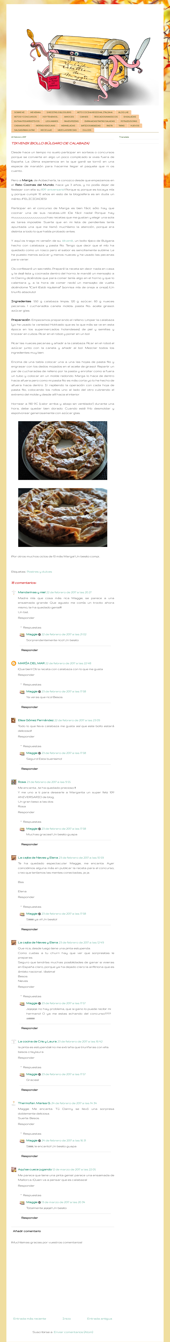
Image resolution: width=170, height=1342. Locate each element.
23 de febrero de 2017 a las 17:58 (64, 691)
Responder (26, 617)
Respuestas (32, 627)
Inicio (66, 1318)
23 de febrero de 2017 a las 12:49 (81, 942)
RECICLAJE (46, 130)
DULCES (87, 130)
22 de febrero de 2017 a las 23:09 (77, 720)
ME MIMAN (35, 112)
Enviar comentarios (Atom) (73, 1332)
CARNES (84, 117)
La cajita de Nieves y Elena (38, 857)
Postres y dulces (39, 571)
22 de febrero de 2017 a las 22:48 (68, 663)
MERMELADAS (68, 126)
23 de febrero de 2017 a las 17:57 (63, 1003)
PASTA (110, 126)
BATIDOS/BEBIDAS (91, 126)
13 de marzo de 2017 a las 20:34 (63, 1202)
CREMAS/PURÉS (22, 126)
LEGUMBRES (51, 121)
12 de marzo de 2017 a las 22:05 (74, 1169)
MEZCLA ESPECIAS (67, 130)
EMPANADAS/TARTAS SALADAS (100, 121)
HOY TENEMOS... (50, 117)
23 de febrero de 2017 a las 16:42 (80, 1041)
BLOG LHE (123, 112)
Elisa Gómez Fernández (36, 720)
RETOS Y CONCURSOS (25, 117)
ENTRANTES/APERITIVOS (27, 121)
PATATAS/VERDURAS (45, 126)
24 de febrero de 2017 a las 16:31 (64, 1140)
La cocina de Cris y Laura (37, 1041)
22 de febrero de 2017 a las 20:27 (68, 592)
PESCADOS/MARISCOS (106, 117)
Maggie (31, 634)
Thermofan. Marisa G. (34, 1103)
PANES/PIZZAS (71, 121)
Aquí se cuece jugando (35, 1169)
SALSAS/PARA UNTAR (24, 130)
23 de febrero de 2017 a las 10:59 (81, 857)
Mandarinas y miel (31, 592)
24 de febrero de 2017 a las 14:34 (74, 1103)
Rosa (22, 781)
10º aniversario (53, 189)
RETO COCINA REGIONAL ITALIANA (94, 112)
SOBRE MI (19, 112)
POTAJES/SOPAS (129, 121)
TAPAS (122, 126)
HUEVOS (134, 126)
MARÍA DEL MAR (31, 663)
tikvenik (67, 240)
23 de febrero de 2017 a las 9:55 (49, 781)
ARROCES (69, 117)
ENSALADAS (130, 117)
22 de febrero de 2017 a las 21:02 (64, 634)
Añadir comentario (27, 1231)
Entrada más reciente (29, 1318)
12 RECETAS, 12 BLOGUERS (59, 112)
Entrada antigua (99, 1318)
